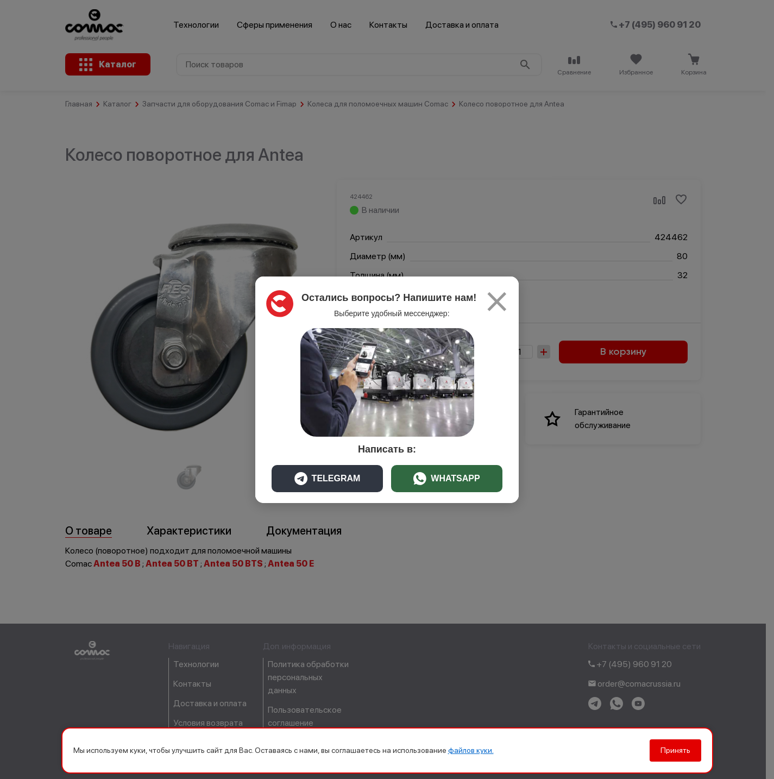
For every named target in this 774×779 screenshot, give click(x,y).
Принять (675, 750)
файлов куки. (471, 750)
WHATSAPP (446, 478)
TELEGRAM (327, 478)
